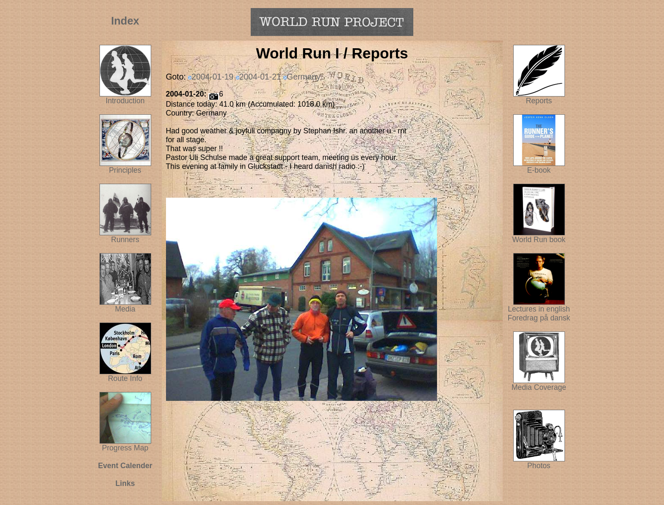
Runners (125, 239)
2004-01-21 (260, 76)
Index (125, 21)
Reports (539, 101)
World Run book (539, 236)
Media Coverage (539, 384)
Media (125, 309)
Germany (304, 76)
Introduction (125, 101)
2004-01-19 (212, 76)
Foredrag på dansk (539, 318)
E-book (539, 170)
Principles (125, 170)
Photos (539, 462)
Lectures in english (539, 305)
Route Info (125, 378)
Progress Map (125, 444)
